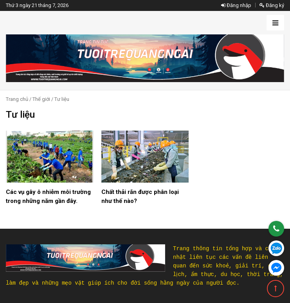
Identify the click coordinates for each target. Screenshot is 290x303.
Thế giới (41, 99)
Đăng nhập (236, 5)
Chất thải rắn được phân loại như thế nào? (140, 196)
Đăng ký (271, 5)
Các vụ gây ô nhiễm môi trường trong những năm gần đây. (48, 196)
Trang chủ (17, 99)
